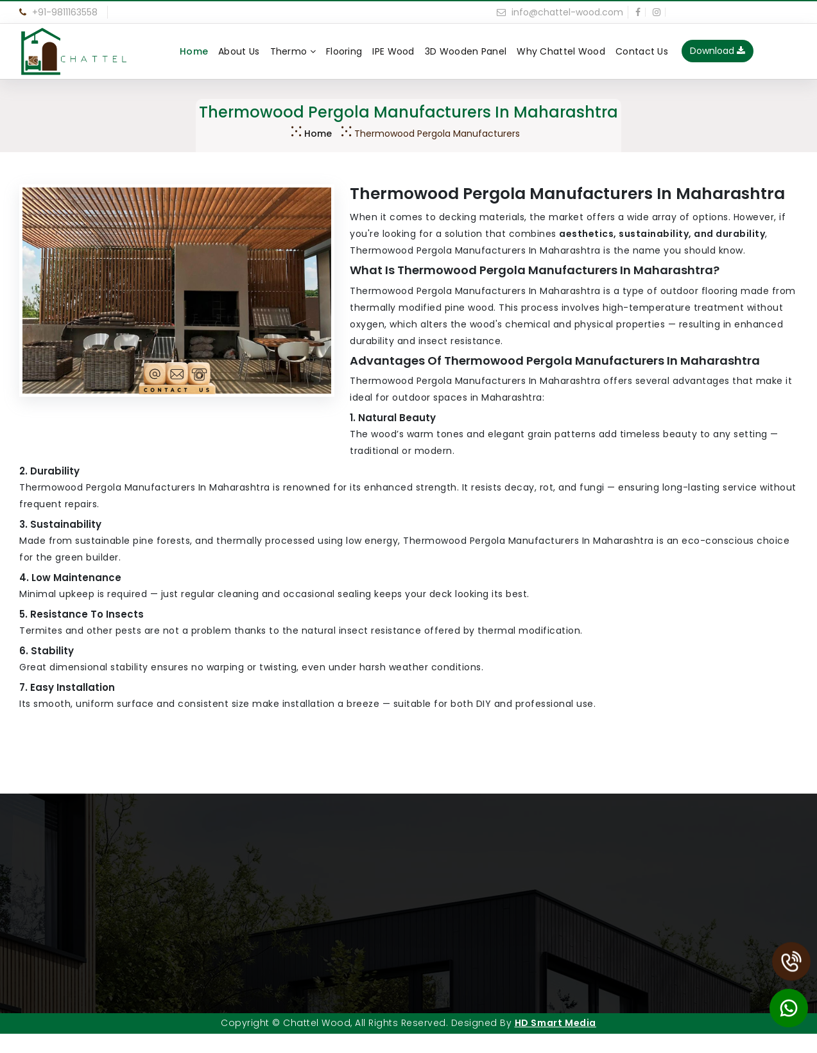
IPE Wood (393, 51)
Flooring (344, 51)
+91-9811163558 (58, 12)
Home (194, 51)
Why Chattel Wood (561, 51)
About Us (238, 51)
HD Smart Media (555, 1022)
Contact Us (641, 51)
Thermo (293, 51)
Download (717, 50)
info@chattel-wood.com (560, 12)
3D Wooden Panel (466, 51)
